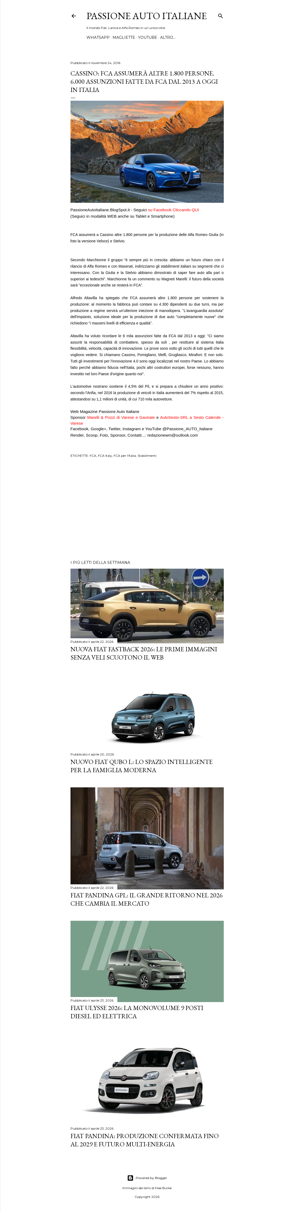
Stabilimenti (147, 456)
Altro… (168, 37)
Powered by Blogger (147, 1178)
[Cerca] (220, 15)
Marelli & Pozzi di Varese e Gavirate (121, 417)
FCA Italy (105, 456)
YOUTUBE (147, 37)
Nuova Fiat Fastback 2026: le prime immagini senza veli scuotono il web (144, 653)
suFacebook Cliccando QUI (173, 210)
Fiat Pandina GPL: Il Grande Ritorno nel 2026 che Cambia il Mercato (147, 899)
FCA (93, 456)
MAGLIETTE (124, 37)
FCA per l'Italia (125, 456)
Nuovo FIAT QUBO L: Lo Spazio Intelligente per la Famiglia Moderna (142, 766)
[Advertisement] (147, 509)
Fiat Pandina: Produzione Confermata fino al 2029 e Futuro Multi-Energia (145, 1140)
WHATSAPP (98, 37)
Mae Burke (163, 1188)
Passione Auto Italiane (146, 16)
